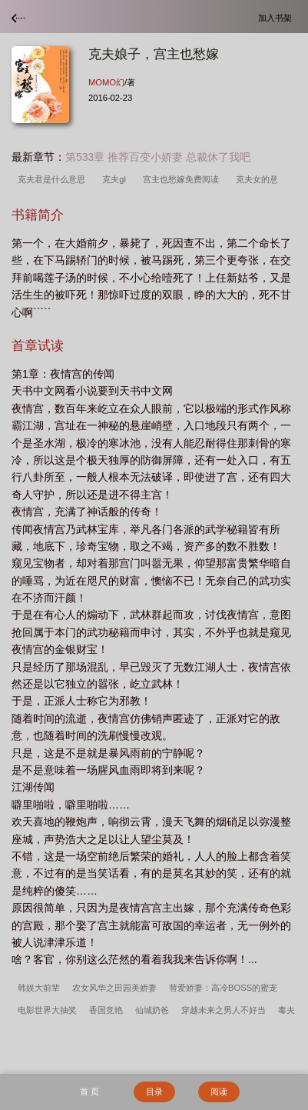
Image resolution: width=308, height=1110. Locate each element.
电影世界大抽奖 (47, 1010)
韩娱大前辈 (39, 987)
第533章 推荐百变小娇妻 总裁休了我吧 (157, 157)
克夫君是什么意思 (54, 179)
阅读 (218, 1091)
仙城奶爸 (152, 1010)
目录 (154, 1091)
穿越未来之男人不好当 (223, 1010)
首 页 (89, 1091)
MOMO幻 (106, 82)
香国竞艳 (106, 1010)
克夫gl (116, 179)
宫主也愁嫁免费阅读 (183, 179)
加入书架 (277, 17)
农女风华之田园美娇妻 (114, 987)
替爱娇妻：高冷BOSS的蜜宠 (223, 987)
